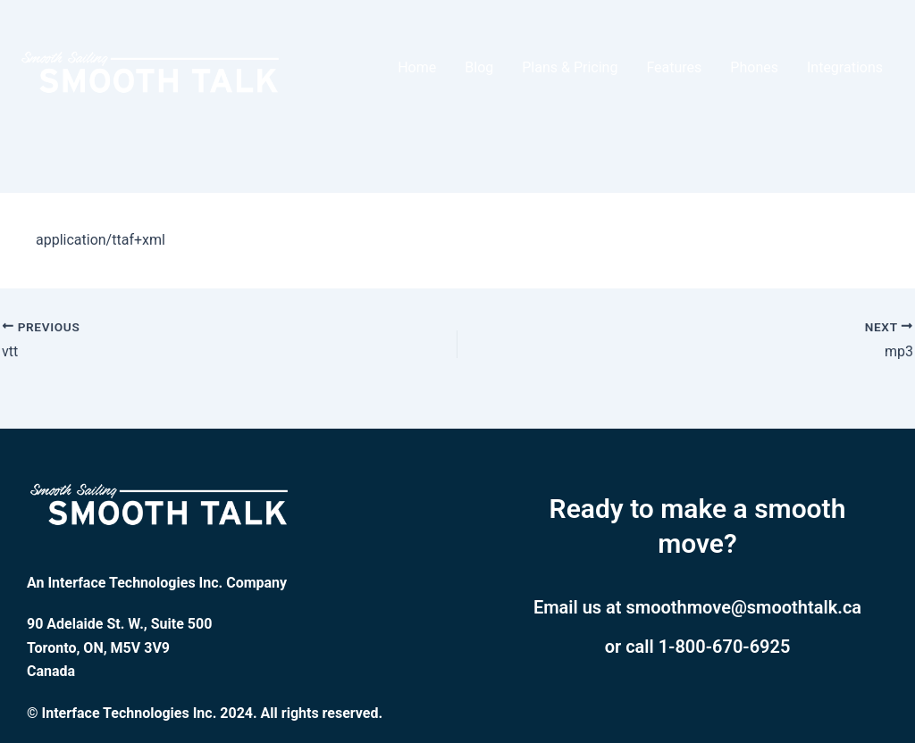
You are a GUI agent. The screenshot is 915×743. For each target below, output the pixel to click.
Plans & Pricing (569, 67)
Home (417, 67)
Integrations (845, 67)
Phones (754, 67)
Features (673, 67)
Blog (479, 67)
